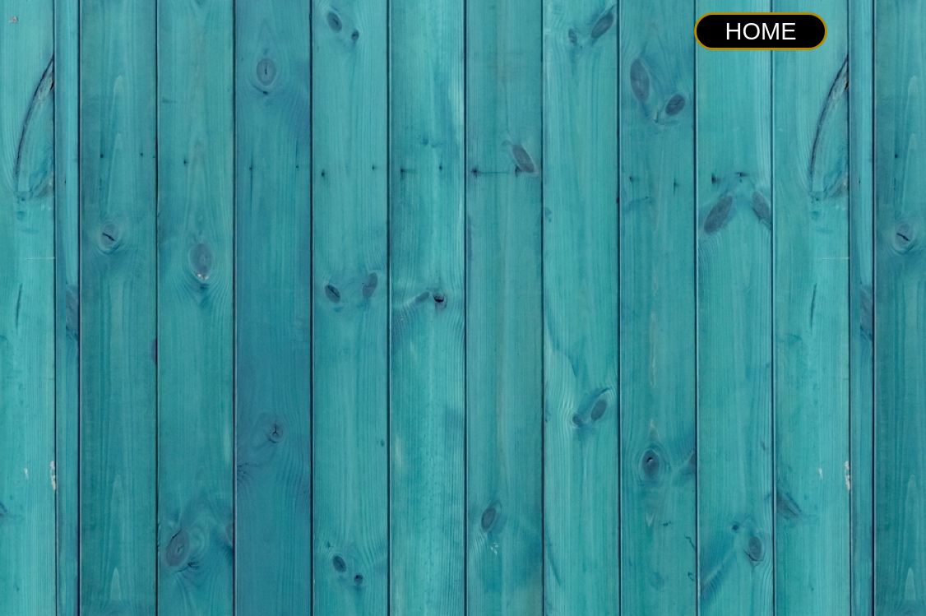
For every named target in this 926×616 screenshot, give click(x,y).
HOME (761, 31)
